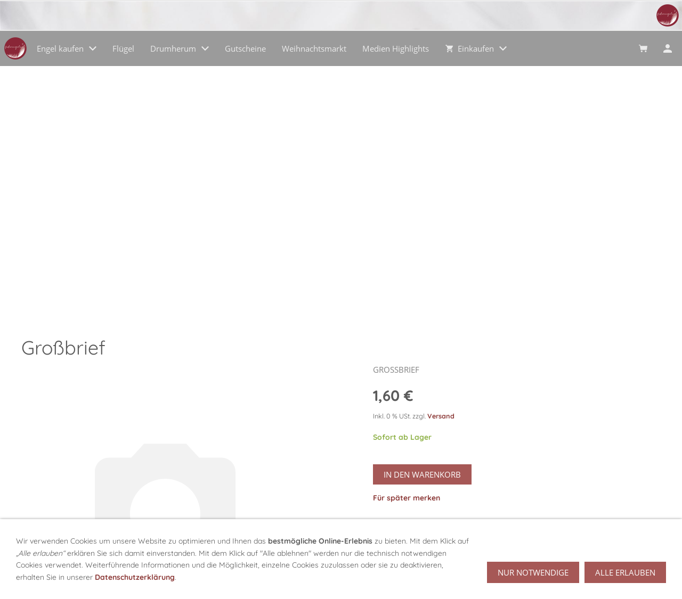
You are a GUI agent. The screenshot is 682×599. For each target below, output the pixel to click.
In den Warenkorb (422, 474)
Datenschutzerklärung (135, 577)
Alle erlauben (625, 572)
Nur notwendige (533, 572)
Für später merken (406, 498)
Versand (440, 416)
